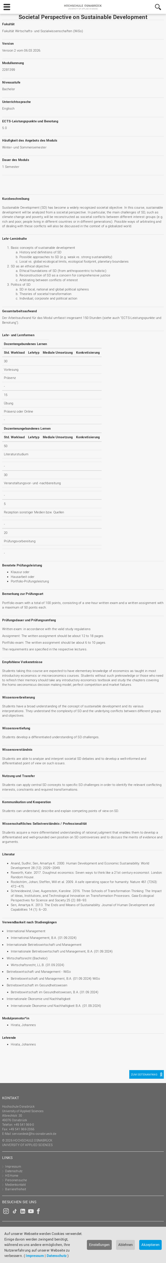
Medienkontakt (15, 1185)
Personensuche (16, 1180)
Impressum (35, 1255)
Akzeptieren (150, 1244)
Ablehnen (125, 1244)
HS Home (11, 1175)
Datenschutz (57, 1255)
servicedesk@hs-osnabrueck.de (34, 1134)
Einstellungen (99, 1244)
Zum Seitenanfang (144, 1074)
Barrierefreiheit (15, 1189)
